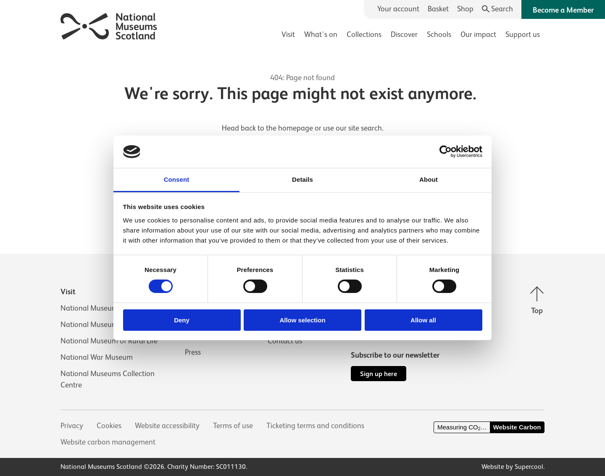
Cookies (109, 425)
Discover (404, 34)
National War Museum (96, 357)
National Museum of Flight (103, 324)
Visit (288, 34)
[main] (302, 134)
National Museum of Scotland (108, 308)
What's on (320, 34)
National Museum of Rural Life (109, 341)
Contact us (285, 341)
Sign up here (378, 374)
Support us (522, 34)
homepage (295, 128)
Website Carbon (517, 427)
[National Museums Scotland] (109, 25)
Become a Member (563, 10)
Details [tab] (302, 179)
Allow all (423, 320)
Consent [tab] (176, 179)
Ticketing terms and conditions (315, 425)
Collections (364, 34)
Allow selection (302, 320)
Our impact (478, 34)
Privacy (71, 425)
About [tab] (428, 179)
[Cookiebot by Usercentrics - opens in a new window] (445, 151)
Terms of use (233, 425)
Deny (181, 320)
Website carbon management (107, 442)
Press (193, 352)
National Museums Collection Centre (107, 379)
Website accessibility (167, 425)
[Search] (497, 9)
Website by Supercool (512, 467)
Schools (439, 34)
